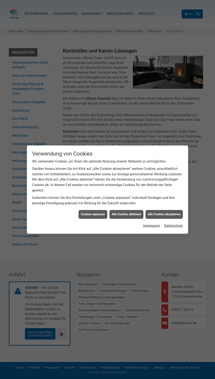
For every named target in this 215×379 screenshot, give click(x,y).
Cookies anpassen (93, 208)
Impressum (151, 219)
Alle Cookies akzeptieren (164, 208)
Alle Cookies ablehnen (126, 208)
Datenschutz (173, 219)
